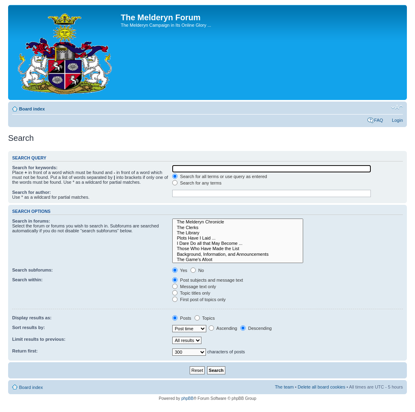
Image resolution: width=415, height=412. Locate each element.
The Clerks (237, 227)
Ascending (223, 328)
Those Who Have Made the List (237, 248)
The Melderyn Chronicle (237, 222)
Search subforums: (32, 270)
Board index (32, 108)
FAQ (378, 120)
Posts (181, 318)
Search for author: (31, 192)
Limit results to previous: (38, 339)
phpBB (187, 398)
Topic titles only (191, 293)
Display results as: (31, 317)
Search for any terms (196, 183)
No (197, 270)
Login (397, 120)
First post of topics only (199, 299)
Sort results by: (28, 327)
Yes (179, 270)
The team (284, 386)
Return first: (25, 350)
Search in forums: (31, 221)
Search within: (27, 279)
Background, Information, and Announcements (237, 254)
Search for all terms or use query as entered (219, 176)
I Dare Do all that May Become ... (237, 243)
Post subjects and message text (207, 280)
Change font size (397, 107)
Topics (205, 318)
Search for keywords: (35, 167)
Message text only (194, 286)
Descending (256, 328)
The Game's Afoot (237, 259)
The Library (237, 233)
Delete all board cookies (321, 386)
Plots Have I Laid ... (237, 238)
